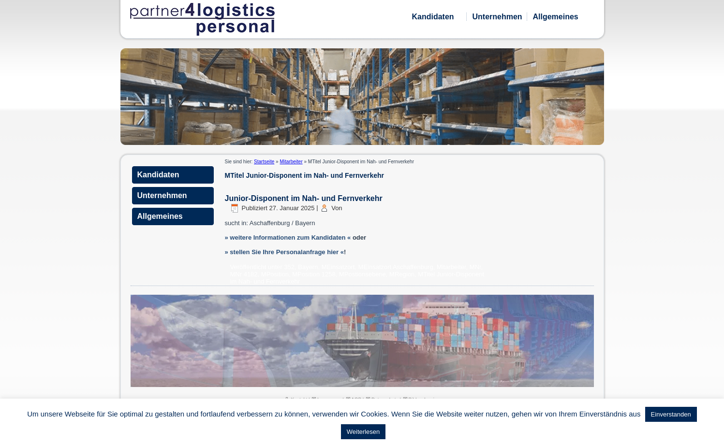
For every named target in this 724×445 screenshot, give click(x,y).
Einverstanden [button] (671, 414)
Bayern (308, 267)
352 (289, 267)
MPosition (275, 274)
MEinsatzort (338, 267)
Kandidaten (433, 17)
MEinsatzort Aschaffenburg (395, 267)
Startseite (264, 161)
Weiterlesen (363, 431)
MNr (475, 267)
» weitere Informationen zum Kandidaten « (288, 237)
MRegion (401, 274)
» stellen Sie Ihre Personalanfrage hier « (284, 252)
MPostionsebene (362, 274)
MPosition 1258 (314, 274)
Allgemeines (555, 17)
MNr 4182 (244, 274)
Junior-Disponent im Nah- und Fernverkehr (304, 198)
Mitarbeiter (291, 161)
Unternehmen (497, 17)
